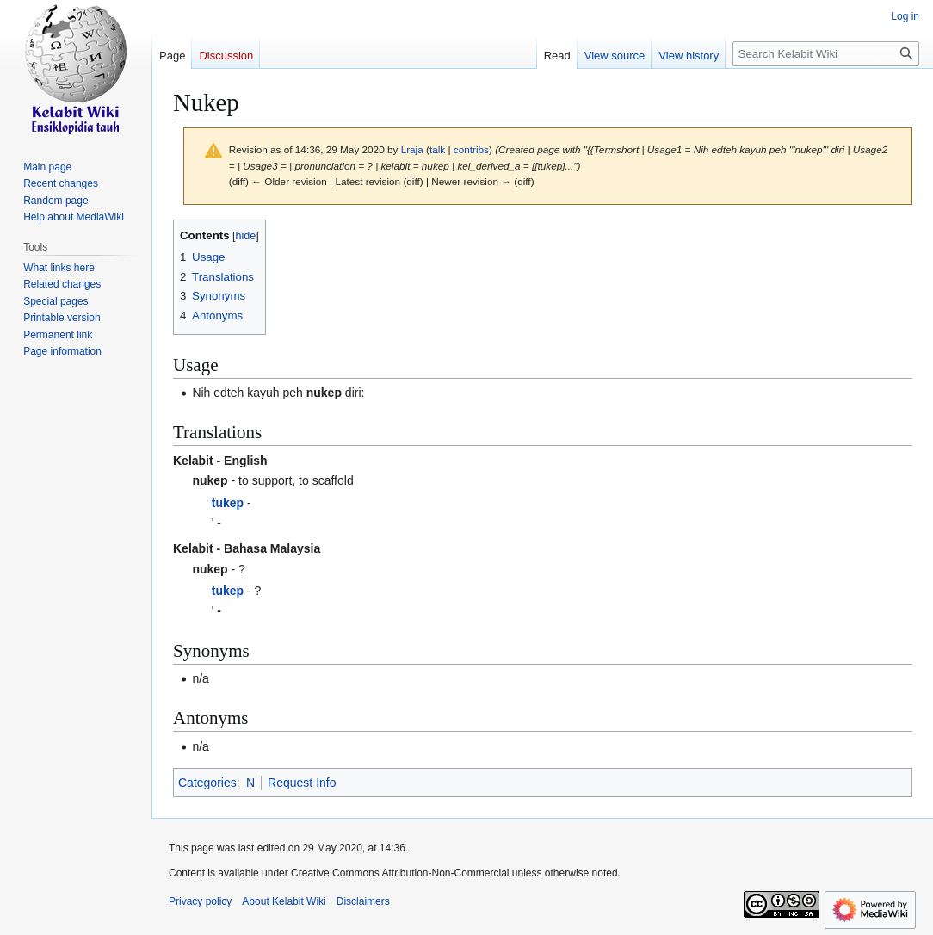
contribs (471, 149)
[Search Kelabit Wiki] (825, 53)
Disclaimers (363, 901)
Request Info (302, 782)
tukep (228, 503)
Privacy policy (200, 901)
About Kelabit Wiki (283, 901)
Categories (207, 782)
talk (437, 149)
